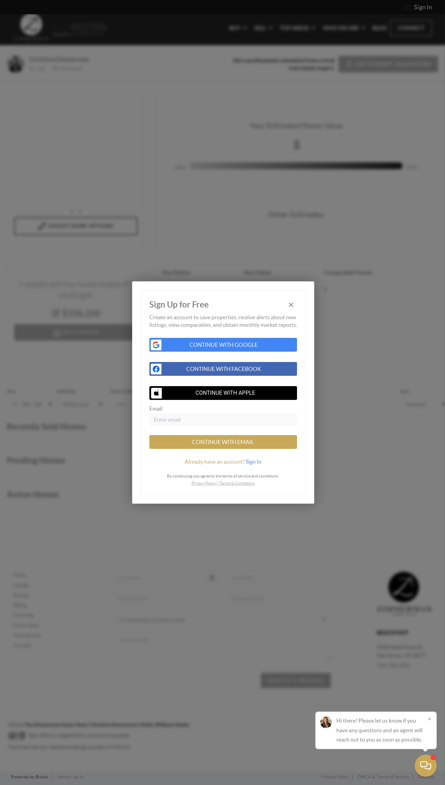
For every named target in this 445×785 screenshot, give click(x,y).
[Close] (429, 719)
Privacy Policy (204, 483)
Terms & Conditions (237, 483)
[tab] (223, 461)
